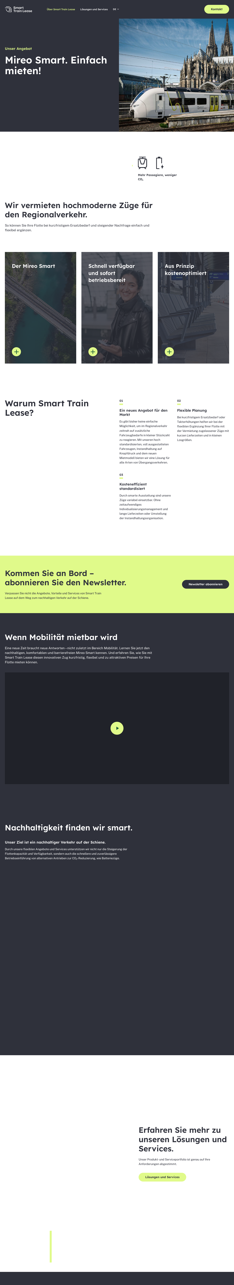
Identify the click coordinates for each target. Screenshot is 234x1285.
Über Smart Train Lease (61, 9)
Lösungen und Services (94, 9)
